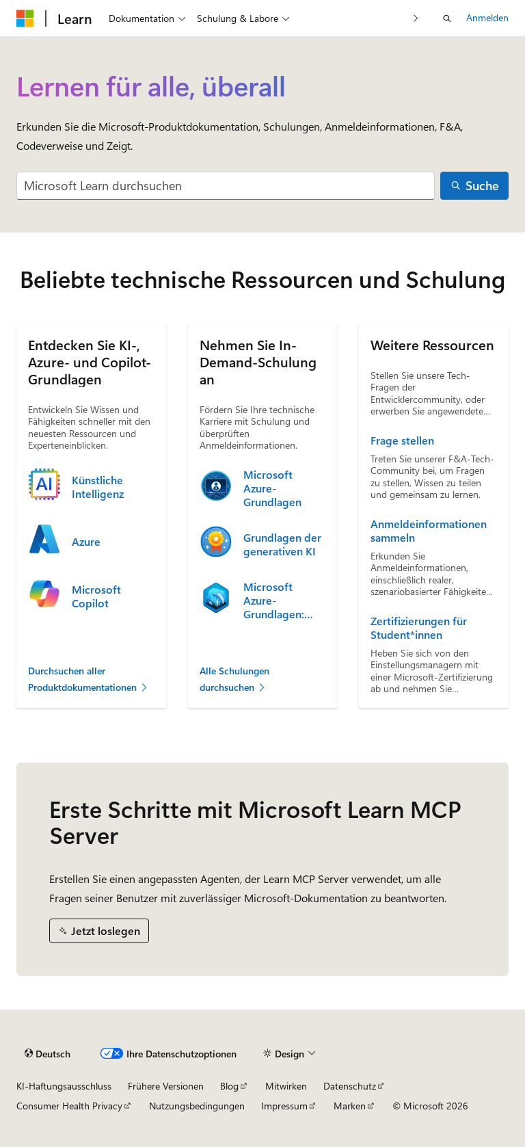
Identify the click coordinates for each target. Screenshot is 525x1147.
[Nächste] (416, 18)
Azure (86, 542)
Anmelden (487, 17)
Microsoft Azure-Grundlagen (272, 488)
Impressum (284, 1105)
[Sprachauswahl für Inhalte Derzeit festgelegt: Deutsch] (47, 1054)
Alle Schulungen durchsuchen (234, 679)
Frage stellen (402, 440)
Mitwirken (286, 1085)
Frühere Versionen (166, 1085)
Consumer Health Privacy (69, 1105)
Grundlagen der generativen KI (282, 544)
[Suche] (474, 186)
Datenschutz (349, 1085)
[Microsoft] (25, 18)
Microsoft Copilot (96, 596)
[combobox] (225, 186)
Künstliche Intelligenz (98, 487)
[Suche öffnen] (447, 18)
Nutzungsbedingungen (197, 1105)
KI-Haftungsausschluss (63, 1085)
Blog (229, 1085)
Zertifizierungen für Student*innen (419, 628)
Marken (350, 1105)
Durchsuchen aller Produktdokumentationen (88, 679)
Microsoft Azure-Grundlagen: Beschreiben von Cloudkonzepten (284, 600)
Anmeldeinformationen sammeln (429, 530)
